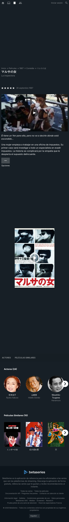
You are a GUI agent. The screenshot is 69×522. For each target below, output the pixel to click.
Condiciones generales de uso (38, 498)
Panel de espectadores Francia (50, 503)
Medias (32, 501)
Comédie (30, 68)
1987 (21, 68)
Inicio (3, 68)
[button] (12, 389)
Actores (6, 358)
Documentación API (12, 493)
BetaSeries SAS (22, 501)
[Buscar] (66, 3)
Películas (13, 68)
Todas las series (26, 491)
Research (49, 501)
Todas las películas (41, 491)
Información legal (10, 498)
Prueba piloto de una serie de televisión (22, 503)
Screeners (40, 501)
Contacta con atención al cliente (51, 493)
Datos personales (58, 498)
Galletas (22, 498)
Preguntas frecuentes (30, 493)
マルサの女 (41, 68)
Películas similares (25, 358)
